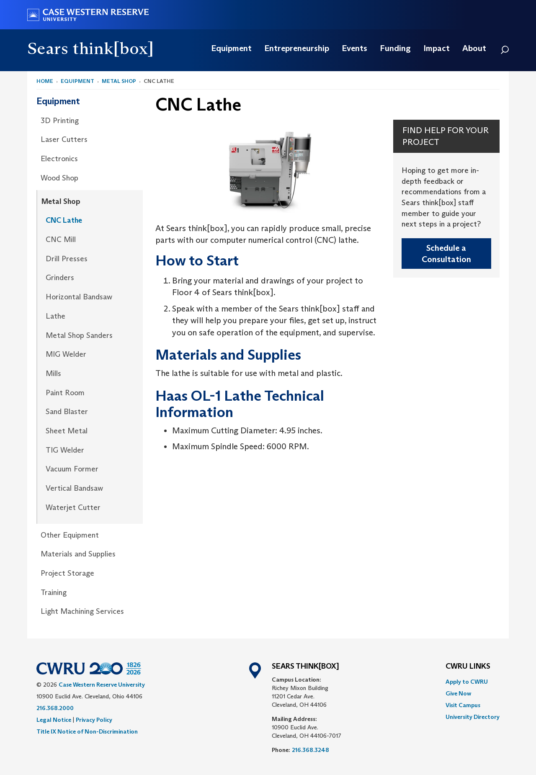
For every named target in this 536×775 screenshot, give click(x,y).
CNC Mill (61, 239)
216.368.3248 (310, 750)
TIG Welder (65, 450)
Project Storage (67, 573)
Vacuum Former (72, 469)
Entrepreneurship (296, 48)
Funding (395, 48)
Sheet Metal (67, 430)
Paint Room (65, 392)
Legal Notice (53, 720)
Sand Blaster (67, 411)
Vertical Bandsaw (74, 488)
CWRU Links (468, 666)
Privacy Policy (94, 720)
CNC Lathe (64, 220)
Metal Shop (119, 81)
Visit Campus (463, 705)
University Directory (473, 717)
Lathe (55, 316)
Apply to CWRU (467, 681)
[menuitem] (231, 48)
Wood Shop (59, 178)
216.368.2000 (55, 708)
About (474, 48)
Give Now (458, 693)
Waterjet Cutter (73, 507)
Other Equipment (70, 535)
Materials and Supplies (78, 554)
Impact (436, 48)
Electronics (59, 158)
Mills (53, 373)
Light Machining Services (82, 611)
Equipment (231, 48)
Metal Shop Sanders (79, 335)
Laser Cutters (64, 139)
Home (44, 81)
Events (354, 48)
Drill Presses (67, 258)
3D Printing (60, 120)
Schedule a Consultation (446, 253)
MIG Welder (66, 354)
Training (54, 592)
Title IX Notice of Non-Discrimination (87, 731)
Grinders (60, 277)
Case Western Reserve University (102, 684)
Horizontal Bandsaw (79, 296)
